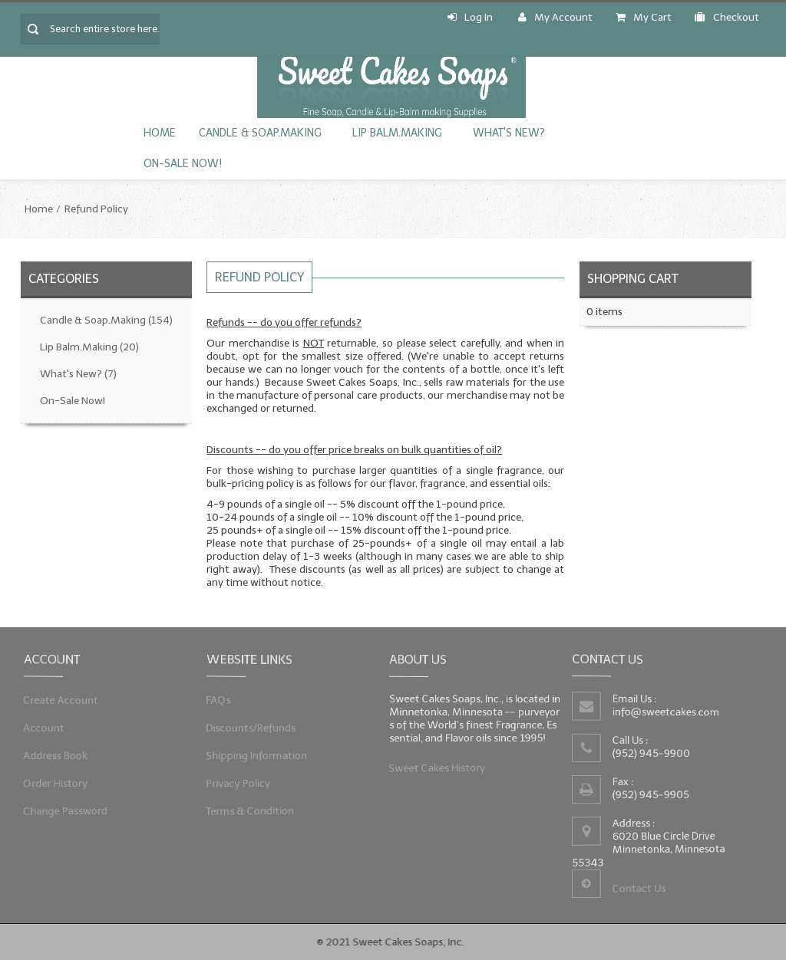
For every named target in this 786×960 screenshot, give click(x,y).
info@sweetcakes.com (667, 711)
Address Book (57, 755)
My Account (555, 17)
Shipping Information (258, 755)
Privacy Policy (240, 782)
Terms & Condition (251, 808)
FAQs (221, 701)
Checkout (727, 17)
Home (160, 133)
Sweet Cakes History (438, 766)
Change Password (67, 808)
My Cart (644, 17)
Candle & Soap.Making (260, 133)
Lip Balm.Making (397, 133)
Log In (470, 17)
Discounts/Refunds (252, 728)
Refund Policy (96, 208)
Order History (57, 782)
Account (45, 728)
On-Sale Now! (183, 163)
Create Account (62, 701)
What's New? (509, 133)
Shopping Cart (633, 278)
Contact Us (639, 888)
